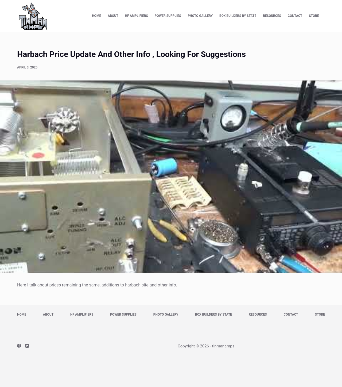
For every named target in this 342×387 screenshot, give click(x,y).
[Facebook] (19, 346)
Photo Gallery (200, 16)
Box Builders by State (237, 16)
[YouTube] (27, 346)
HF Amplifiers (136, 16)
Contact (295, 16)
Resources (272, 16)
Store (314, 16)
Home (96, 16)
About (113, 16)
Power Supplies (168, 16)
